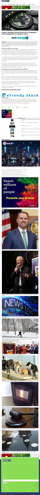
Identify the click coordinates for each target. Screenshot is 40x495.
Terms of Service (5, 468)
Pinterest (7, 487)
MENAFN (4, 41)
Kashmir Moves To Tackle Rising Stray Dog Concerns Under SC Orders (17, 380)
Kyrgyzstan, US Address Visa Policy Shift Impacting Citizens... (30, 122)
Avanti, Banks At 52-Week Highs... (26, 125)
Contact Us (4, 470)
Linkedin (7, 488)
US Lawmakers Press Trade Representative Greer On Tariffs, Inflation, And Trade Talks (19, 295)
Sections (33, 4)
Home (2, 4)
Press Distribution (11, 4)
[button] (23, 2)
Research (23, 4)
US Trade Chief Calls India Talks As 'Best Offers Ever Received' (15, 249)
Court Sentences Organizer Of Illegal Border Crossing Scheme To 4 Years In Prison (18, 428)
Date (3, 37)
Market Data (18, 4)
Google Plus (7, 486)
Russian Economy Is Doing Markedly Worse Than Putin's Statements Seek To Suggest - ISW (19, 451)
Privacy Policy (5, 469)
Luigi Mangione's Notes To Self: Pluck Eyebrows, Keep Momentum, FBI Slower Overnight (19, 317)
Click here (8, 463)
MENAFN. (7, 492)
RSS (6, 489)
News (6, 4)
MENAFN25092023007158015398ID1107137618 (11, 89)
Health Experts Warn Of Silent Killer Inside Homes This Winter (16, 405)
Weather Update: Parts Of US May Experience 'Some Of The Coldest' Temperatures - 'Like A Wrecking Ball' (17, 339)
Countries (28, 4)
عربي (21, 2)
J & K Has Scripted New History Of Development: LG (13, 354)
